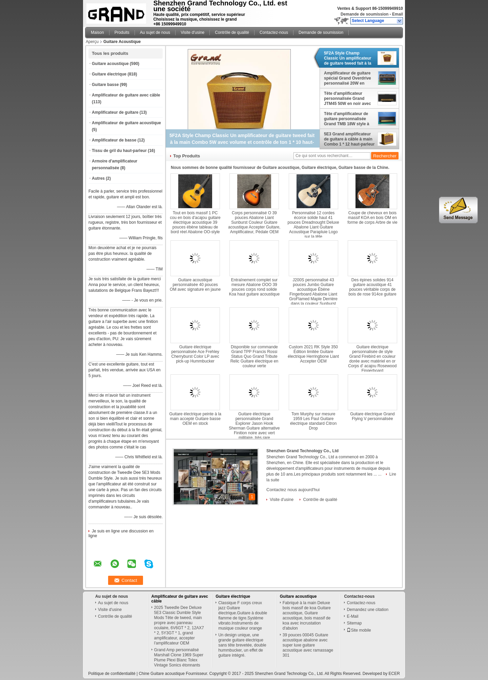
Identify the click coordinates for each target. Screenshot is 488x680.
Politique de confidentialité (111, 673)
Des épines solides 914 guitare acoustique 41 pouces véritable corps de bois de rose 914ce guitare (372, 287)
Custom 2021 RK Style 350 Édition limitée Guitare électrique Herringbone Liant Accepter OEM (313, 354)
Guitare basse (105, 84)
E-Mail (352, 616)
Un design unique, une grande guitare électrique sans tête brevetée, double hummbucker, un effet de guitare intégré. (242, 645)
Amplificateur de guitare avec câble (126, 95)
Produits (122, 32)
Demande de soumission (364, 14)
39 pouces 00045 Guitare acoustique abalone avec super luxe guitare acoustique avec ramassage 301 (308, 645)
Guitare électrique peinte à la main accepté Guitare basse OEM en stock (195, 419)
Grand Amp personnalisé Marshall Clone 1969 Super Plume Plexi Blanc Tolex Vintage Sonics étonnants (178, 657)
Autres (98, 178)
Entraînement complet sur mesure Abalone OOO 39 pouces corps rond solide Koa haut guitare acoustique (254, 287)
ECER (394, 673)
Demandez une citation (367, 609)
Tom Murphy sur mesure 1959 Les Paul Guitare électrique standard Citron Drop (313, 421)
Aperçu (92, 41)
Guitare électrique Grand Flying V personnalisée (372, 416)
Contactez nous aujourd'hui (293, 489)
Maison (97, 32)
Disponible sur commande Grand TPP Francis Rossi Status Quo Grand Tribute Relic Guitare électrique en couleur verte (254, 356)
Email (397, 14)
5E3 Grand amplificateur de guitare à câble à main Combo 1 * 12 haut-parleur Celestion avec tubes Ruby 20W (349, 139)
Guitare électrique (109, 74)
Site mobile (359, 630)
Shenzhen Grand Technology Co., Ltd (302, 450)
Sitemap (354, 623)
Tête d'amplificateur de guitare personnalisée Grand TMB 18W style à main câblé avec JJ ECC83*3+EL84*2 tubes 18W (346, 118)
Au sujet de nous (155, 32)
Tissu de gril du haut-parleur (119, 150)
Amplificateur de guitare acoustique (126, 122)
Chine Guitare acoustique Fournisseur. (174, 673)
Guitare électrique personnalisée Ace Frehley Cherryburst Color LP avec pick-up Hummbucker (195, 354)
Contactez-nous (274, 32)
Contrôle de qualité (232, 32)
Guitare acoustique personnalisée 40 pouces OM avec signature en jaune (195, 285)
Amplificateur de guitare (115, 112)
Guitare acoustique (110, 63)
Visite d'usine (192, 32)
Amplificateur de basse (114, 140)
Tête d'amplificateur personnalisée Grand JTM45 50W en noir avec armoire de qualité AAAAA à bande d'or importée (349, 98)
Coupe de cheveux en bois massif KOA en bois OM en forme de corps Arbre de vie (372, 218)
